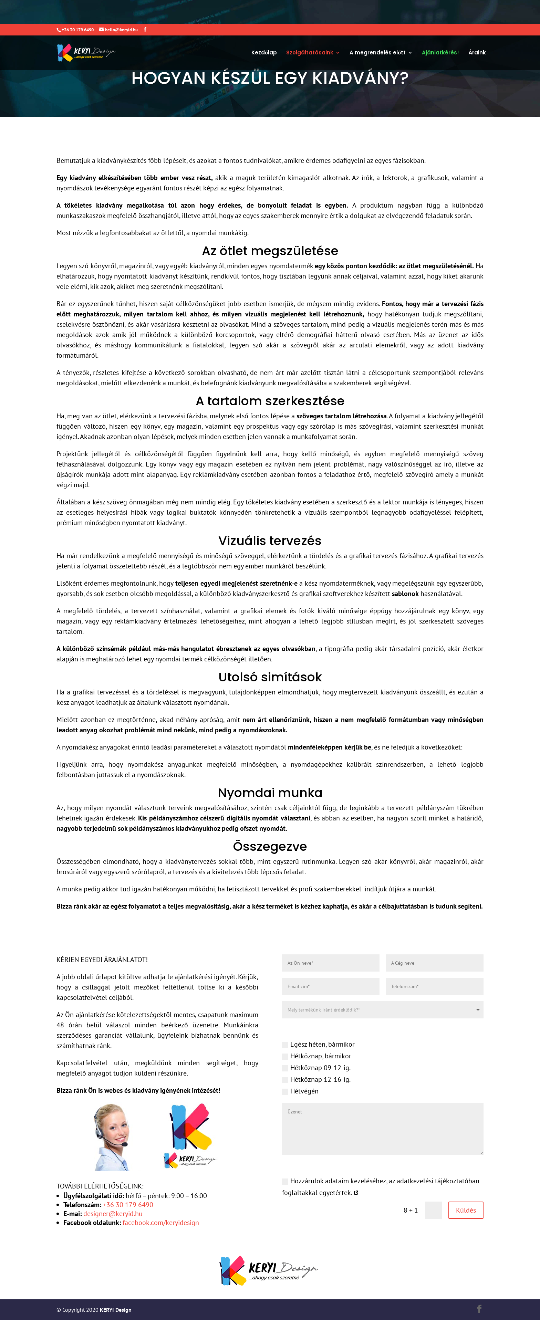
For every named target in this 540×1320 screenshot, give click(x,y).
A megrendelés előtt (378, 29)
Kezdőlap (264, 29)
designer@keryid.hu (113, 1213)
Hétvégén (300, 1091)
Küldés (466, 1210)
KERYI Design (115, 1309)
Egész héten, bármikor (318, 1044)
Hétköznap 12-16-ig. (316, 1079)
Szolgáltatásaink (309, 29)
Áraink (477, 29)
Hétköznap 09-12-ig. (316, 1067)
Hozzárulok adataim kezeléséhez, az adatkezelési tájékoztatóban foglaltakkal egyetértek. (380, 1186)
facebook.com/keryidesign (161, 1222)
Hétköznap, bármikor (316, 1055)
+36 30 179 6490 (128, 1204)
